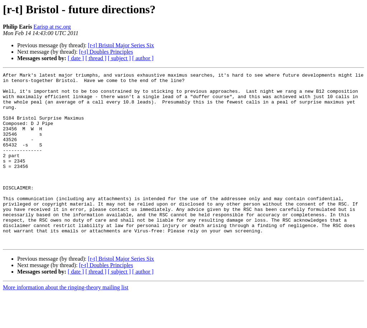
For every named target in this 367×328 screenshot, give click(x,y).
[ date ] (76, 58)
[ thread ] (95, 58)
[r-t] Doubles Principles (106, 52)
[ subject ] (119, 58)
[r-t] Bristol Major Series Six (121, 45)
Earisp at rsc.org (52, 27)
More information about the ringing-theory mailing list (65, 322)
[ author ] (143, 58)
